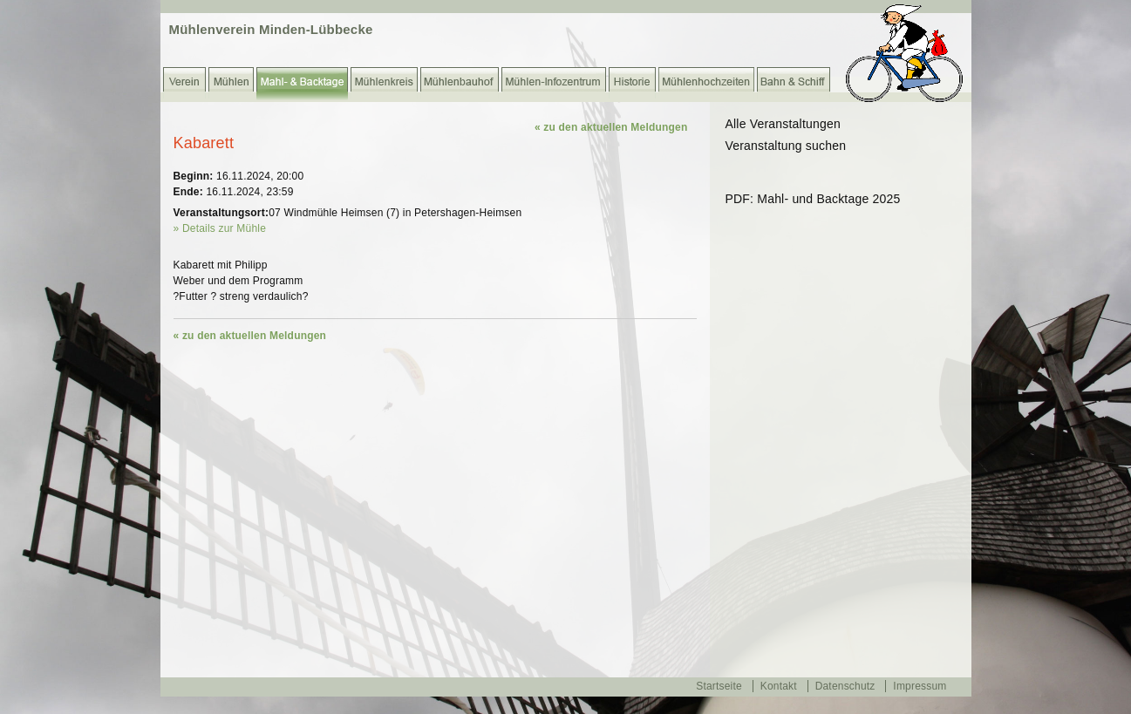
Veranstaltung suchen (786, 146)
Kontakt (778, 686)
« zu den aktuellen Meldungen (611, 127)
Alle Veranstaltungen (783, 124)
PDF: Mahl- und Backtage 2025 (813, 199)
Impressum (919, 686)
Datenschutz (845, 686)
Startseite (719, 686)
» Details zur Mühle (220, 228)
